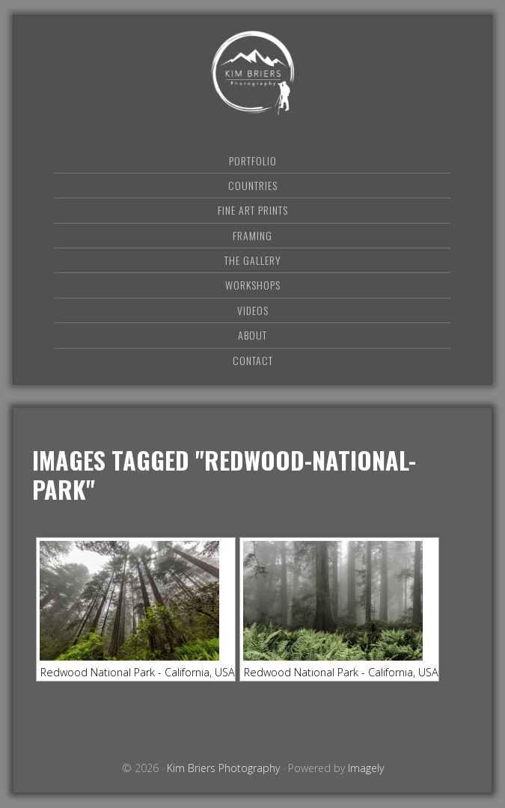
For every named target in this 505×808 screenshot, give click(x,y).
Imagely (366, 768)
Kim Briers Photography (253, 73)
